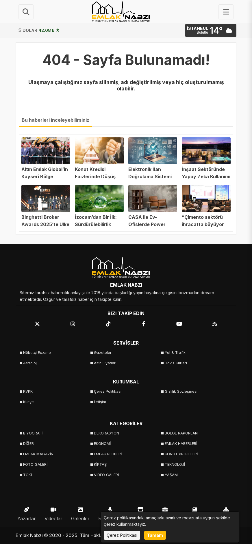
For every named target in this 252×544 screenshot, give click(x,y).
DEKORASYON (106, 433)
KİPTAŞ (100, 464)
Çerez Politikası (107, 391)
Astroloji (30, 363)
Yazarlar (26, 512)
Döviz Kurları (176, 363)
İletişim (100, 402)
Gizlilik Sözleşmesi (181, 391)
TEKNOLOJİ (175, 464)
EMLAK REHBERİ (108, 454)
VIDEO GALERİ (106, 475)
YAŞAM (171, 475)
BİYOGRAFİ (32, 433)
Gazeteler (103, 352)
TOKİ (27, 475)
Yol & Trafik (175, 352)
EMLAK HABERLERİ (181, 443)
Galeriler (80, 512)
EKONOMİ (102, 443)
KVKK (28, 391)
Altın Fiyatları (105, 363)
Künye (28, 402)
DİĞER (28, 443)
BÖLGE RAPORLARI (181, 433)
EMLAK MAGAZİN (38, 454)
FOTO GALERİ (35, 464)
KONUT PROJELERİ (181, 454)
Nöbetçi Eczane (37, 352)
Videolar (53, 512)
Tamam (155, 535)
